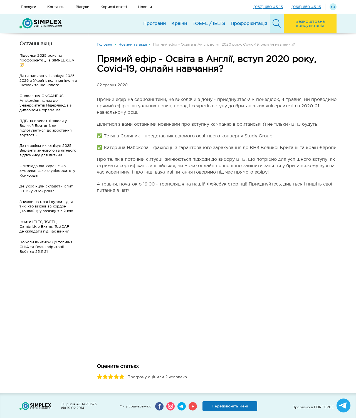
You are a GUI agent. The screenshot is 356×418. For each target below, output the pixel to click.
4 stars (116, 377)
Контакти (56, 7)
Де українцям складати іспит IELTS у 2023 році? (46, 188)
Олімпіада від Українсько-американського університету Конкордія (47, 170)
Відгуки (82, 7)
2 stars (105, 377)
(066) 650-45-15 (306, 7)
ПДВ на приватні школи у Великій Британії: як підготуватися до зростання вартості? (45, 128)
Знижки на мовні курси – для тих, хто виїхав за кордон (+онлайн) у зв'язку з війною (46, 206)
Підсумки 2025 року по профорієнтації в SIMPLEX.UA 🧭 (46, 60)
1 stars (99, 377)
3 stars (110, 377)
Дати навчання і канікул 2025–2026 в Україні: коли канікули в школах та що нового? (48, 80)
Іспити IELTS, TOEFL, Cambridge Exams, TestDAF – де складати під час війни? (45, 226)
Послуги (28, 7)
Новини (145, 7)
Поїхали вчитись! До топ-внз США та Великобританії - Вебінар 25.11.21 (45, 247)
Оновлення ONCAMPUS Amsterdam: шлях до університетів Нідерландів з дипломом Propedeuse (45, 103)
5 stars (122, 377)
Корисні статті (113, 7)
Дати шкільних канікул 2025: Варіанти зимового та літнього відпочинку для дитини (47, 150)
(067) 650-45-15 (268, 7)
